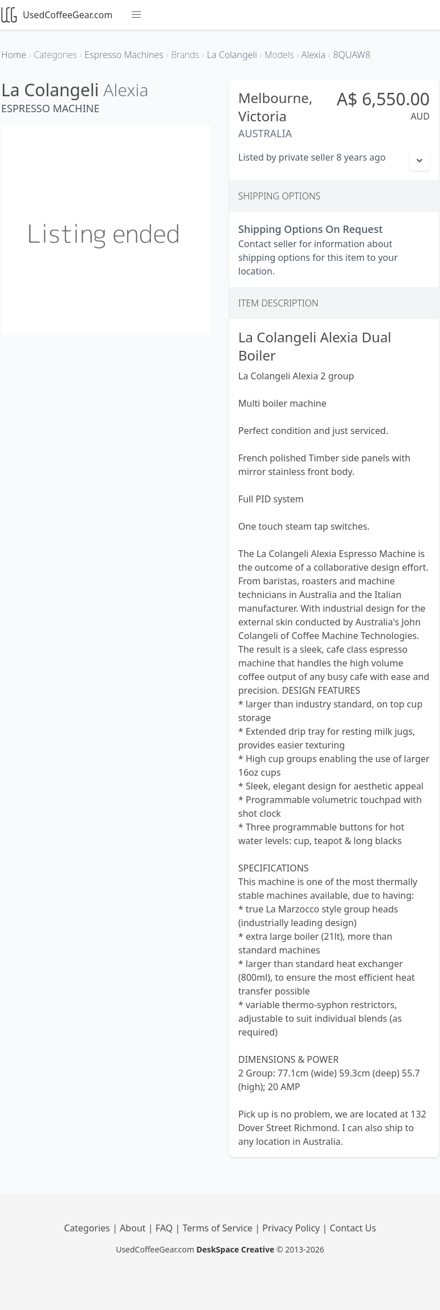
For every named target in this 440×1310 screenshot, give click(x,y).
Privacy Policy (292, 1228)
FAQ (166, 1228)
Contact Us (352, 1228)
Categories (88, 1228)
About (134, 1228)
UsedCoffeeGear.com (56, 15)
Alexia (125, 89)
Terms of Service (218, 1228)
